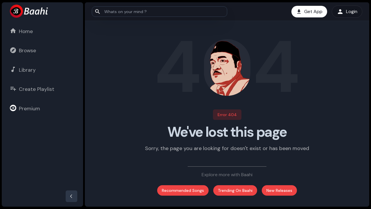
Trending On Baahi (235, 190)
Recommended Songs (183, 190)
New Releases (279, 190)
